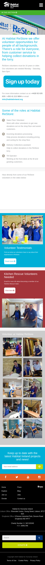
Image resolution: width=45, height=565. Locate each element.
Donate (4, 498)
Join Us (13, 26)
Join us (4, 495)
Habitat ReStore (25, 26)
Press (19, 487)
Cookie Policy (23, 560)
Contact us (21, 498)
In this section (9, 12)
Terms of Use (11, 560)
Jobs (19, 495)
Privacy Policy (35, 560)
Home (6, 26)
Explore (4, 491)
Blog (19, 491)
